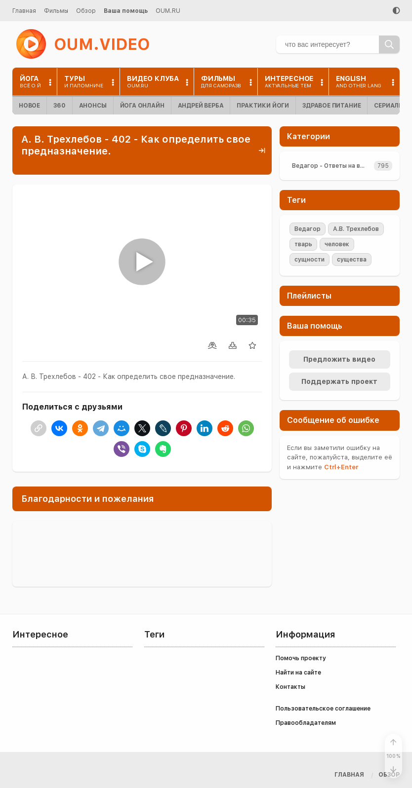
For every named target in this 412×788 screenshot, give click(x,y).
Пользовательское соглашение (323, 708)
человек (337, 244)
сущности (309, 259)
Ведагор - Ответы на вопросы (331, 165)
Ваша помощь (126, 10)
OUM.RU (168, 10)
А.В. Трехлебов (356, 228)
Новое (29, 105)
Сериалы (389, 105)
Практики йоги (263, 105)
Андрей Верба (201, 105)
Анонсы (93, 105)
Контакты (290, 686)
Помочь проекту (301, 658)
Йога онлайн (142, 105)
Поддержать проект (339, 381)
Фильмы (56, 10)
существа (352, 259)
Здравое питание (331, 105)
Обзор (86, 10)
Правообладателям (306, 722)
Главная (24, 10)
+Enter (341, 467)
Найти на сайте (298, 672)
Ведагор (307, 228)
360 (59, 105)
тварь (303, 244)
